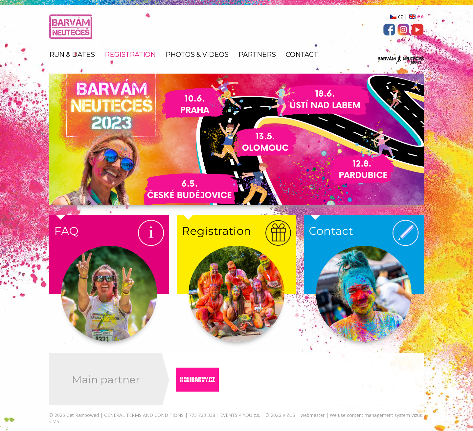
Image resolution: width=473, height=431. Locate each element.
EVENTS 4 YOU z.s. (240, 415)
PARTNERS (257, 54)
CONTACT (302, 54)
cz (400, 16)
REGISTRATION (130, 54)
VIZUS (288, 415)
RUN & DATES (72, 54)
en (420, 16)
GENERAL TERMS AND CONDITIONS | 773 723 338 (159, 415)
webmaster (313, 415)
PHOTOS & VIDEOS (197, 54)
